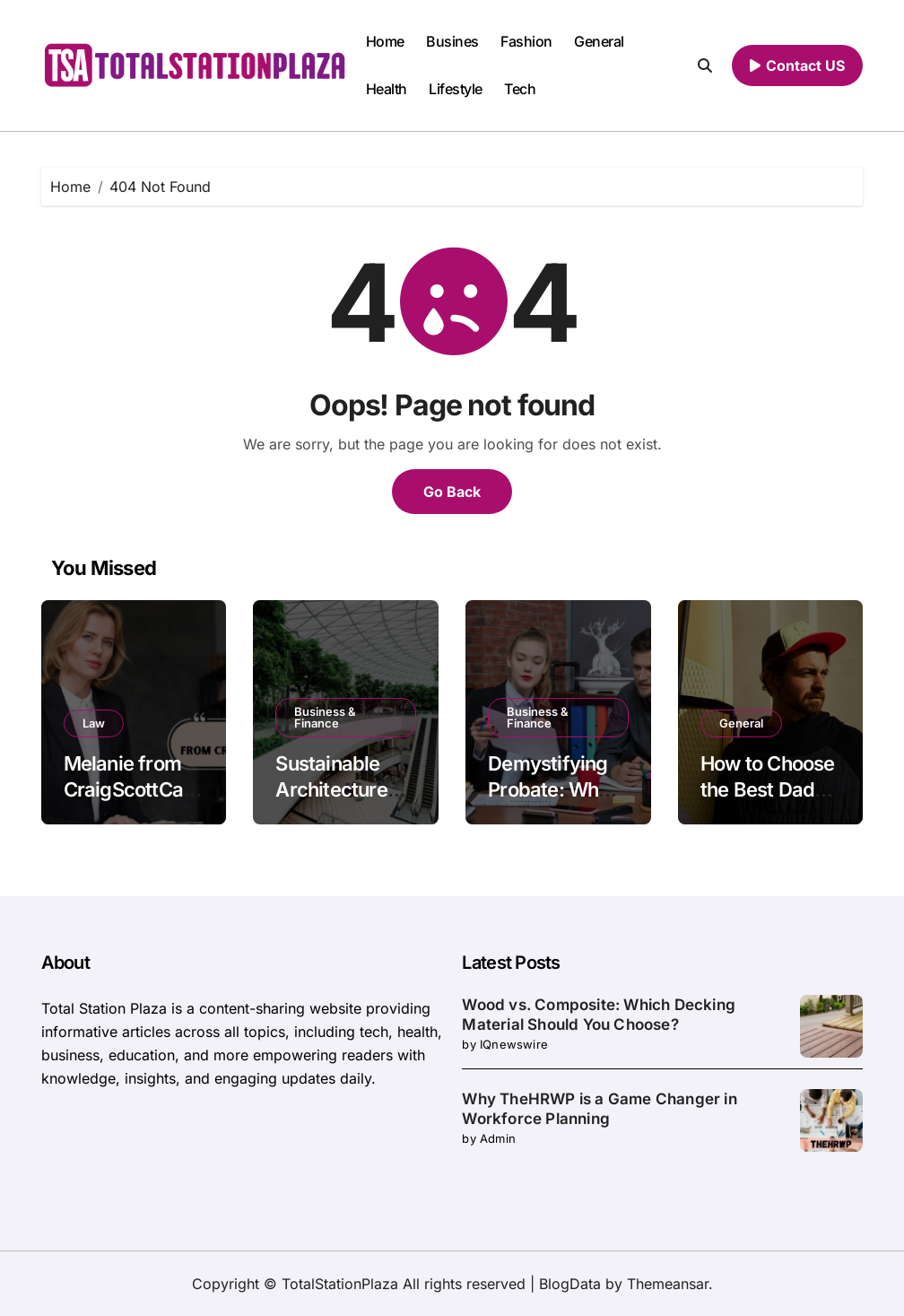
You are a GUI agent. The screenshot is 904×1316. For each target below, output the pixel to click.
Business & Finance (325, 717)
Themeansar (667, 1284)
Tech (519, 89)
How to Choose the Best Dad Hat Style (767, 789)
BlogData (570, 1284)
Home (385, 41)
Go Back (452, 492)
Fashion (526, 41)
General (599, 41)
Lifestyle (455, 89)
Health (386, 89)
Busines (452, 41)
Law (94, 723)
